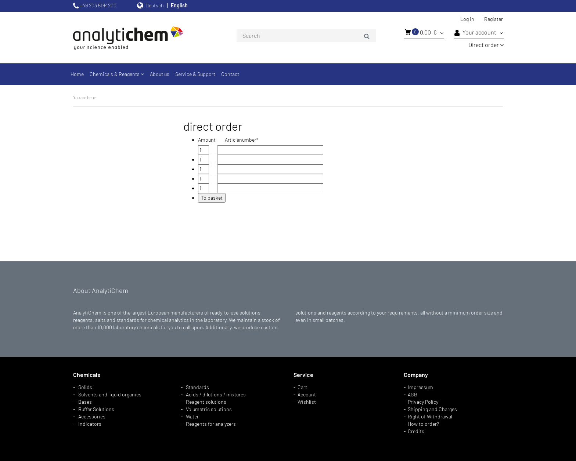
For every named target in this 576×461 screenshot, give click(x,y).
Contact (230, 74)
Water (192, 416)
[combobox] (306, 36)
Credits (416, 431)
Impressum (420, 387)
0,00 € (424, 32)
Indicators (89, 424)
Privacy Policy (423, 402)
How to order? (423, 424)
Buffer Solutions (96, 409)
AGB (412, 394)
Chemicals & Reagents (117, 74)
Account (307, 394)
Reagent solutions (206, 402)
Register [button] (493, 19)
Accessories (91, 416)
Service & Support (195, 74)
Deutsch (154, 5)
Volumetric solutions (209, 409)
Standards (197, 387)
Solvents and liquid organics (109, 394)
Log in (467, 19)
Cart (302, 387)
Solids (85, 387)
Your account (478, 33)
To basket (212, 198)
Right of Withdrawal (430, 416)
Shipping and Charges (432, 409)
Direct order (486, 44)
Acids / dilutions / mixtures (216, 394)
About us (159, 74)
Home (77, 74)
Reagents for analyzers (211, 424)
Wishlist (307, 402)
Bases (85, 402)
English (179, 5)
